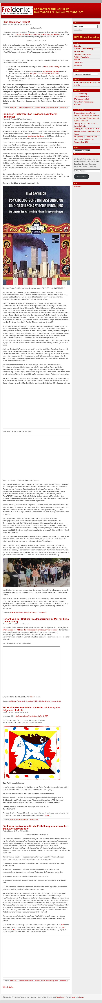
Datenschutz (78, 62)
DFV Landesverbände (82, 99)
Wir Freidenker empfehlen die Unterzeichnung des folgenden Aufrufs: (31, 709)
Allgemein (12, 612)
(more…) (48, 815)
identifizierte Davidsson (36, 136)
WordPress (60, 997)
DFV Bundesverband (81, 96)
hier (31, 697)
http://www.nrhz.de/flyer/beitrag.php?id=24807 (31, 716)
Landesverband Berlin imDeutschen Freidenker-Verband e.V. (59, 10)
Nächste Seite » (8, 987)
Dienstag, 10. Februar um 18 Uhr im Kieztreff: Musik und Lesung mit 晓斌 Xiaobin (87, 131)
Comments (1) (63, 107)
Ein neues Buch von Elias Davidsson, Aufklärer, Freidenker (30, 115)
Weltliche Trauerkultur (81, 57)
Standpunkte (53, 107)
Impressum (78, 65)
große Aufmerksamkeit (51, 71)
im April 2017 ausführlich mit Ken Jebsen (44, 74)
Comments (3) (42, 612)
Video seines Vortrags (52, 67)
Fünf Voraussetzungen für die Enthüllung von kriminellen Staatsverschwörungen (35, 827)
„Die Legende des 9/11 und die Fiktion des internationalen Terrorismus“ (30, 630)
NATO (43, 107)
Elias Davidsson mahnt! (16, 22)
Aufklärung (13, 107)
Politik (47, 107)
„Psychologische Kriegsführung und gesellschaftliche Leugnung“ (38, 34)
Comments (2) (56, 701)
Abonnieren (81, 177)
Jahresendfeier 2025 (81, 142)
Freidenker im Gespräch (32, 107)
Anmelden (77, 186)
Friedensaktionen (22, 819)
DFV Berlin (20, 107)
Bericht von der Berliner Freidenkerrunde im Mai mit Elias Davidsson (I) (36, 620)
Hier (14, 930)
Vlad (73, 997)
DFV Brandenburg (80, 94)
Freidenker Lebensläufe (82, 54)
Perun (81, 997)
